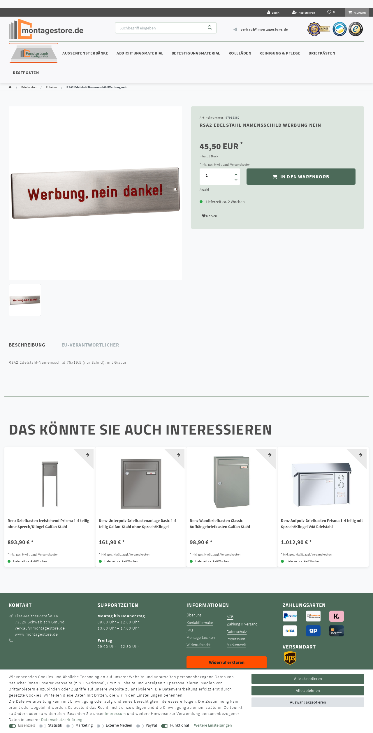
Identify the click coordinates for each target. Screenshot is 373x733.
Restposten (26, 72)
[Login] (273, 12)
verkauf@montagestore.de (264, 29)
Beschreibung (27, 345)
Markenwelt (236, 644)
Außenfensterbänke (85, 53)
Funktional (179, 725)
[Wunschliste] (331, 12)
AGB (230, 616)
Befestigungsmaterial (196, 53)
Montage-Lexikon (200, 637)
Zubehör (51, 87)
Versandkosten (240, 164)
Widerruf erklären (226, 662)
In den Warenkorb (300, 176)
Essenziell (26, 725)
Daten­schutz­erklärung (61, 719)
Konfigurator (26, 47)
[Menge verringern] (236, 181)
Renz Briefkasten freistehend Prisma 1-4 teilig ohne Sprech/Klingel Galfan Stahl (48, 523)
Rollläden (239, 53)
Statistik (55, 725)
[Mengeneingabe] (207, 175)
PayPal (151, 725)
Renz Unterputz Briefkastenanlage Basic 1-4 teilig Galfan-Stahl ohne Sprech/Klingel (137, 523)
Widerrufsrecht (198, 644)
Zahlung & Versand (242, 624)
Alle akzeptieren (308, 678)
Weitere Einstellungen (213, 725)
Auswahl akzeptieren (308, 702)
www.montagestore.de (36, 634)
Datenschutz (237, 631)
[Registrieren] (303, 12)
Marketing (84, 725)
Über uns (193, 615)
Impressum (236, 639)
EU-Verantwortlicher (90, 345)
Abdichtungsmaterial (140, 53)
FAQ (189, 629)
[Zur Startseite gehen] (10, 87)
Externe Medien (119, 725)
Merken (209, 216)
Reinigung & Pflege (279, 53)
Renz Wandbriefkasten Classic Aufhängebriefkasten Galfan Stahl (220, 523)
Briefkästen (322, 53)
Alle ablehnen (308, 690)
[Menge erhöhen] (236, 172)
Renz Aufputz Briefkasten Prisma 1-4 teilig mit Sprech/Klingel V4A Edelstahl (322, 523)
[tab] (35, 345)
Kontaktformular (199, 622)
